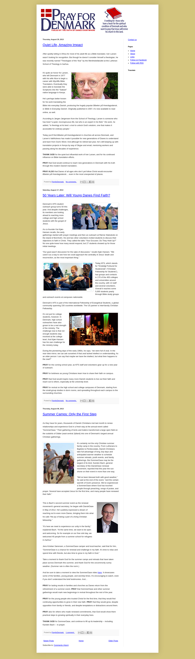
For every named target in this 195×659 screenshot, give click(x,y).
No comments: (71, 182)
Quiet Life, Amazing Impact (63, 45)
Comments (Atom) (61, 645)
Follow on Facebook (138, 60)
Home (81, 641)
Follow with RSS (137, 63)
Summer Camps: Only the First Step (69, 414)
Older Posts (113, 641)
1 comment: (70, 632)
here (100, 572)
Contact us (132, 40)
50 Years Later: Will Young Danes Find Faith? (76, 195)
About (132, 54)
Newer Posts (48, 641)
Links (132, 57)
